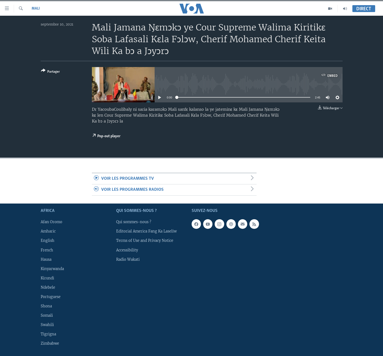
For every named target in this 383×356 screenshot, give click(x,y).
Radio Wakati (128, 259)
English (47, 240)
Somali (47, 315)
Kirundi (47, 278)
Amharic (48, 231)
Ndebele (48, 287)
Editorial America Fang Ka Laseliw (146, 231)
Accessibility (127, 250)
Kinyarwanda (52, 268)
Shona (46, 306)
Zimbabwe (50, 343)
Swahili (47, 325)
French (47, 250)
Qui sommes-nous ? (133, 222)
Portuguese (51, 297)
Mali (36, 9)
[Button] (50, 72)
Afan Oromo (51, 222)
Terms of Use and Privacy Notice (144, 240)
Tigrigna (48, 334)
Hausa (46, 259)
